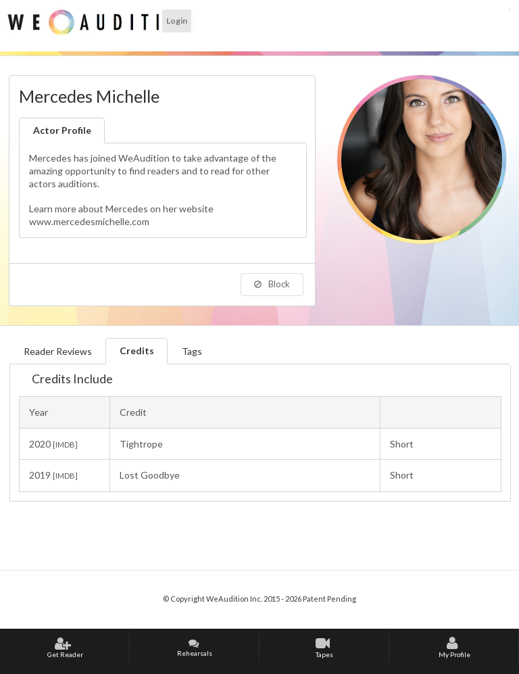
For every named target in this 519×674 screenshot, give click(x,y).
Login (176, 21)
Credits (137, 350)
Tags (192, 351)
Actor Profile (62, 130)
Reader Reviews (58, 351)
